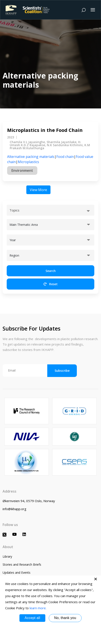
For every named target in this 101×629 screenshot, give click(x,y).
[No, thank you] (95, 579)
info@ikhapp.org (14, 509)
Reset (51, 284)
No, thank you (65, 618)
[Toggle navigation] (92, 9)
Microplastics (28, 161)
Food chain (65, 156)
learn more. (38, 608)
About (8, 546)
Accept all (32, 618)
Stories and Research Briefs (22, 564)
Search (51, 271)
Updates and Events (16, 572)
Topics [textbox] (14, 210)
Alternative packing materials (30, 156)
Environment (22, 170)
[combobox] (50, 210)
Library (7, 556)
